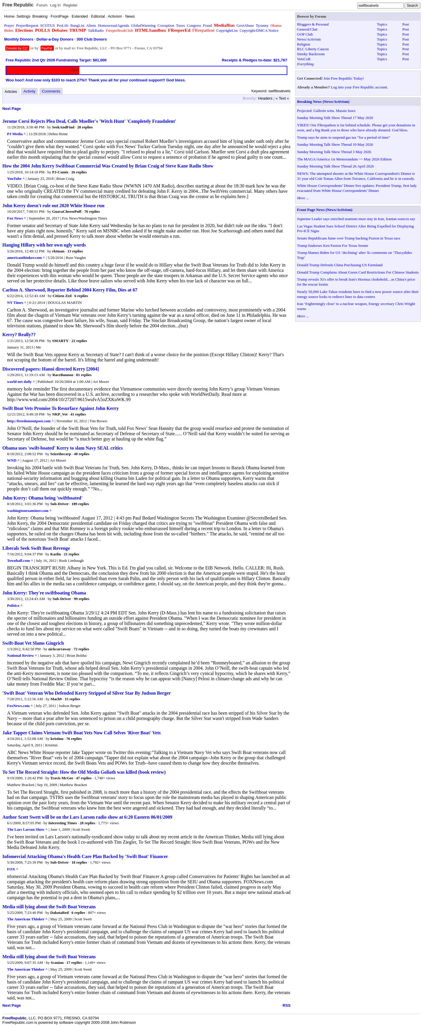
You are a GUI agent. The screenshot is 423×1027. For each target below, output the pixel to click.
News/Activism (309, 39)
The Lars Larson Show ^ (27, 829)
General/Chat (307, 29)
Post (405, 24)
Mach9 (56, 699)
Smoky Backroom (311, 54)
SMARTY (60, 341)
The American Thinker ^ (27, 919)
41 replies (78, 414)
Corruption (165, 25)
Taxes (180, 25)
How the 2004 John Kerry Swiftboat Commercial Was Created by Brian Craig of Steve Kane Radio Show (107, 165)
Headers (265, 98)
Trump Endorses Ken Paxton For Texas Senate (332, 245)
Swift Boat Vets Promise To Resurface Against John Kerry (60, 408)
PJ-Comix (60, 172)
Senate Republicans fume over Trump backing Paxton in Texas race (348, 238)
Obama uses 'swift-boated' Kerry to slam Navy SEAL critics (62, 447)
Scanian (57, 962)
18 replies (79, 862)
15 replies (72, 699)
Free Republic (17, 4)
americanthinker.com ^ (26, 257)
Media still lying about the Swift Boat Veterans (49, 906)
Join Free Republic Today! (343, 78)
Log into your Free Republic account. (359, 87)
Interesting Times (62, 823)
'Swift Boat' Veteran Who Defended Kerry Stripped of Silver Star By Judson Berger (86, 693)
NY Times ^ (16, 302)
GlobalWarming (143, 25)
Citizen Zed (62, 296)
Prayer (9, 25)
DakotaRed (59, 912)
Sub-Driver (59, 504)
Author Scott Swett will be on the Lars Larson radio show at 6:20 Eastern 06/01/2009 (87, 817)
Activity (30, 91)
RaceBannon (62, 375)
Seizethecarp (60, 454)
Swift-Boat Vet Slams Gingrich (33, 643)
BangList (77, 25)
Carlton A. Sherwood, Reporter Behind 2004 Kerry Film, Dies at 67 (69, 289)
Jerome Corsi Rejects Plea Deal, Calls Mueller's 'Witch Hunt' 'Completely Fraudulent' (89, 121)
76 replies (92, 211)
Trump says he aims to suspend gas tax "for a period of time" (343, 137)
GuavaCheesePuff (67, 211)
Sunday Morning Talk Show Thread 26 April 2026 (335, 166)
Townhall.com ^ (20, 560)
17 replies (74, 962)
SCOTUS (47, 25)
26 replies (79, 172)
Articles (11, 91)
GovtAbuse (245, 25)
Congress (194, 25)
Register (70, 5)
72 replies (81, 649)
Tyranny (262, 25)
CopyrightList (227, 30)
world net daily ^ (21, 381)
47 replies (84, 778)
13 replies (75, 251)
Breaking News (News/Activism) (323, 101)
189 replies (80, 504)
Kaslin (55, 554)
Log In (55, 5)
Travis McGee (61, 778)
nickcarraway (59, 649)
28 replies (85, 127)
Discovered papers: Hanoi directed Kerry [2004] (50, 368)
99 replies (82, 599)
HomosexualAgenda (113, 25)
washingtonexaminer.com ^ (29, 510)
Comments (51, 91)
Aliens (91, 25)
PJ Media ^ (16, 134)
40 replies (82, 454)
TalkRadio (96, 30)
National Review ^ (22, 655)
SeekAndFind (63, 127)
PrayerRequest (27, 25)
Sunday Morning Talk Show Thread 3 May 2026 (334, 152)
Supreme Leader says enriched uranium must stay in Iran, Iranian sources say (356, 219)
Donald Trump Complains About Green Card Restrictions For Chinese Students (358, 272)
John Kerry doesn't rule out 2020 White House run (53, 205)
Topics (382, 24)
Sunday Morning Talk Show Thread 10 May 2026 (335, 144)
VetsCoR (303, 59)
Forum (42, 5)
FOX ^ (12, 869)
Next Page (11, 108)
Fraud (207, 25)
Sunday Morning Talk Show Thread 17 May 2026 (335, 117)
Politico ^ (15, 605)
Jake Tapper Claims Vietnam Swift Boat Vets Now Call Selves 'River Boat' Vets (81, 732)
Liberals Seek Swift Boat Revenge (36, 548)
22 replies (79, 341)
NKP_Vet (60, 414)
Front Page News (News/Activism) (324, 209)
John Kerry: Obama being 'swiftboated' (42, 497)
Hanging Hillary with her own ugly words (44, 244)
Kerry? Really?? (19, 334)
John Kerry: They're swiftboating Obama (44, 592)
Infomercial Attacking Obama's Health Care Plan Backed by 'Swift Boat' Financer (85, 856)
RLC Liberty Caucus (313, 49)
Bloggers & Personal (313, 24)
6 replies (81, 296)
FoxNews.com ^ (20, 705)
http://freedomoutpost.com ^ (30, 421)
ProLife (62, 25)
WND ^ (13, 460)
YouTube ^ (16, 178)
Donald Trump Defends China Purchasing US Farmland (339, 265)
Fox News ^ (16, 218)
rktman (58, 251)
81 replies (84, 375)
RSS (287, 1005)
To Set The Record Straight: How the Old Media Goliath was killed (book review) (84, 772)
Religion (303, 44)
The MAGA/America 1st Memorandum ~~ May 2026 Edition (344, 159)
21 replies (71, 554)
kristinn (57, 738)
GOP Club (305, 34)
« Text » (282, 98)
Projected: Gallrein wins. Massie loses (326, 110)
